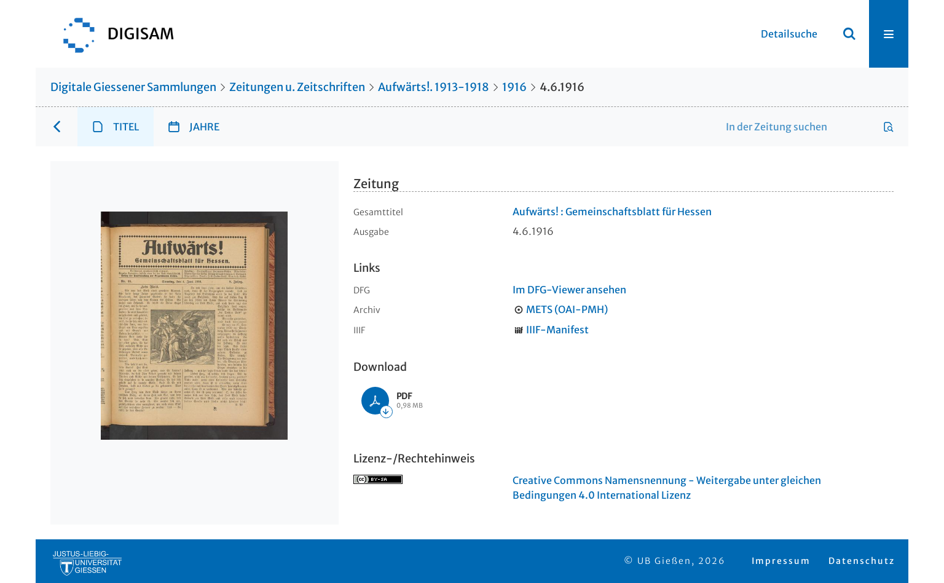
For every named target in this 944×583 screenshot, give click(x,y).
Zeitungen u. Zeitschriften (297, 87)
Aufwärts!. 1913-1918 (433, 87)
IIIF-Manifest (557, 329)
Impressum (781, 560)
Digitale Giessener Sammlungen (133, 87)
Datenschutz (861, 560)
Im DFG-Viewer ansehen (569, 290)
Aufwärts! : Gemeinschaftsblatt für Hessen (612, 211)
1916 (514, 87)
